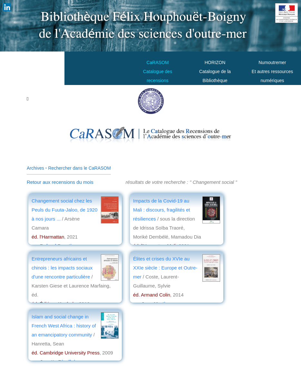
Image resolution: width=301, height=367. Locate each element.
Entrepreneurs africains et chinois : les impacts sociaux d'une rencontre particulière (62, 267)
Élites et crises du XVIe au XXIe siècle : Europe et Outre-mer (165, 267)
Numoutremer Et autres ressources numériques (272, 71)
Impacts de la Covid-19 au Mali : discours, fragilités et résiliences (161, 209)
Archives (35, 168)
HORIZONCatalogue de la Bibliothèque (215, 71)
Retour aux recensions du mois (60, 182)
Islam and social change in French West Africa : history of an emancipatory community (64, 325)
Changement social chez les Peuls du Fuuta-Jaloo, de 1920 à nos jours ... (64, 209)
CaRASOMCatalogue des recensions (157, 71)
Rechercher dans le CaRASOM (79, 168)
